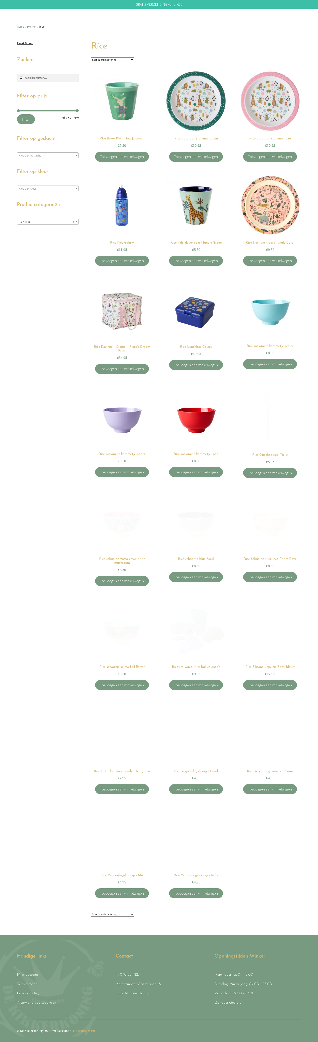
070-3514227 (130, 975)
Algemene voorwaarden (36, 1003)
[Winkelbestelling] (112, 59)
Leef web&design (83, 1031)
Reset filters (25, 43)
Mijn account (27, 975)
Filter (26, 119)
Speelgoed (81, 19)
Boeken (173, 19)
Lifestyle (198, 19)
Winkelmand (27, 984)
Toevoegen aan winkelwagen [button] (122, 156)
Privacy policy (28, 993)
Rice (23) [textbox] (46, 222)
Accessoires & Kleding (139, 19)
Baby (106, 19)
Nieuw (60, 22)
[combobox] (48, 155)
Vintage (224, 19)
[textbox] (47, 155)
